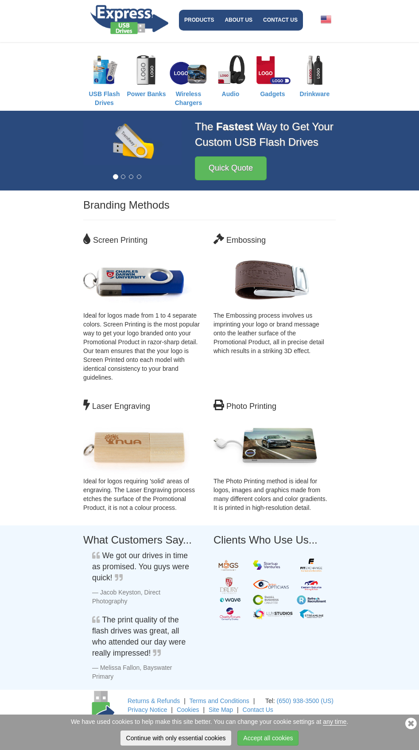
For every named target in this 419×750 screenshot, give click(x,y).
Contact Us (280, 20)
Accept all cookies (268, 738)
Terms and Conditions (219, 700)
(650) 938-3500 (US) (305, 700)
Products (199, 20)
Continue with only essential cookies (176, 738)
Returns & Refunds (154, 700)
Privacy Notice (147, 709)
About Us (238, 20)
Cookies (188, 709)
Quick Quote (231, 167)
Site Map (221, 709)
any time (334, 721)
